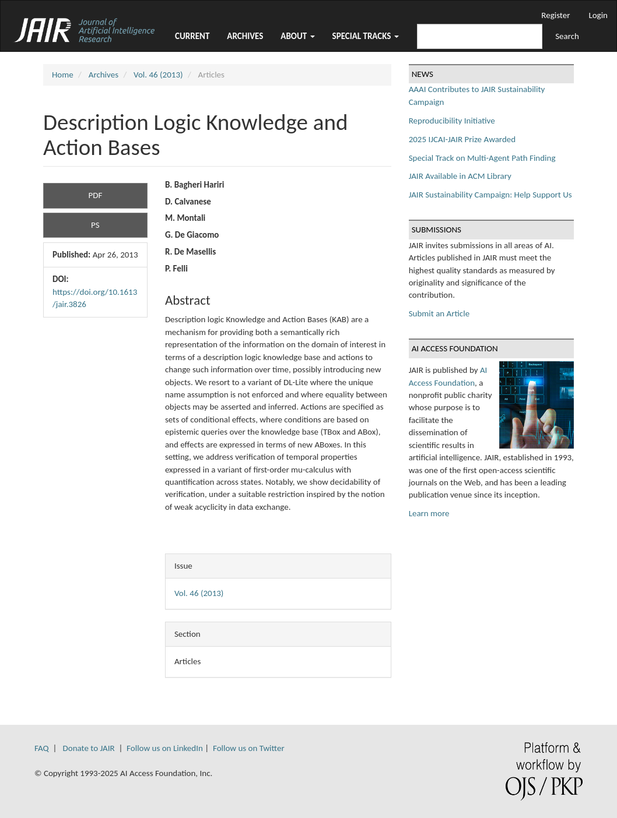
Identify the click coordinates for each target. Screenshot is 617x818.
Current (192, 36)
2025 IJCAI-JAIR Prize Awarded (462, 139)
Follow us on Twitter (249, 748)
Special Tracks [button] (365, 36)
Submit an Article (439, 313)
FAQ (41, 748)
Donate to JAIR (89, 748)
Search (567, 36)
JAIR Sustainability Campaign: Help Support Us (490, 194)
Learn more (429, 513)
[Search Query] (479, 36)
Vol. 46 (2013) (158, 74)
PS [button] (95, 225)
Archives (245, 36)
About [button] (297, 36)
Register (555, 15)
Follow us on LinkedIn (165, 748)
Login (598, 15)
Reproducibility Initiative (452, 120)
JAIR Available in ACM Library (460, 176)
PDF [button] (96, 195)
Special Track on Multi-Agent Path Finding (482, 158)
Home (62, 74)
